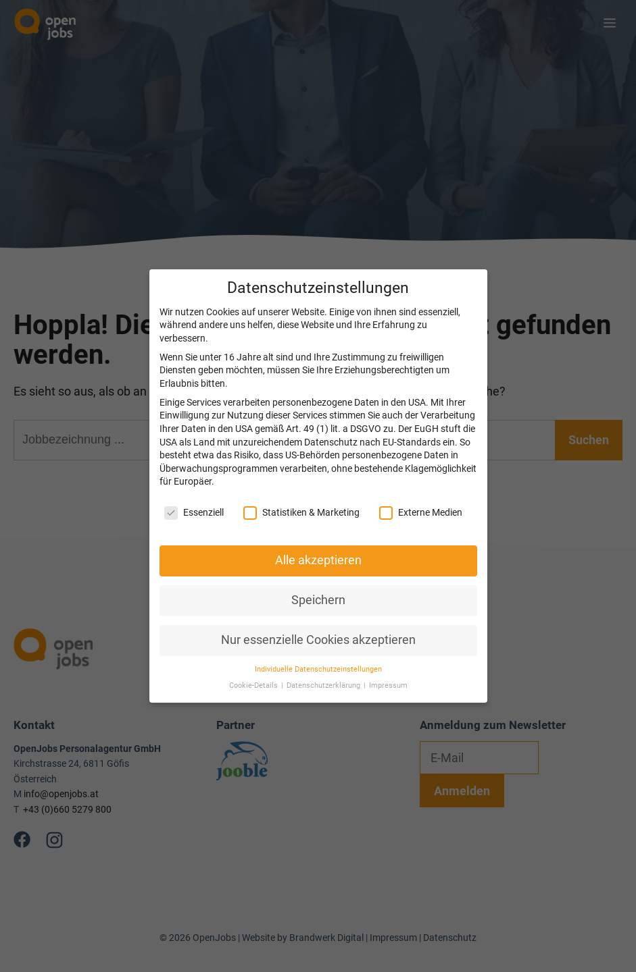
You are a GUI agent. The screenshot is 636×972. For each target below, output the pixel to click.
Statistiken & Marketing (301, 497)
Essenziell (194, 497)
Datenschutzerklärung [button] (324, 671)
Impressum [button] (388, 671)
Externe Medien (420, 497)
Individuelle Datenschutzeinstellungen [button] (318, 654)
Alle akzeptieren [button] (318, 545)
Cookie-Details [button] (254, 671)
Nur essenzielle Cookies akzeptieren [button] (318, 625)
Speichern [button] (318, 585)
